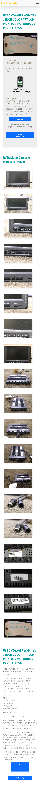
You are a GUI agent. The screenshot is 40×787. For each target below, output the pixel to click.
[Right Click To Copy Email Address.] (20, 125)
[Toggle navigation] (37, 2)
